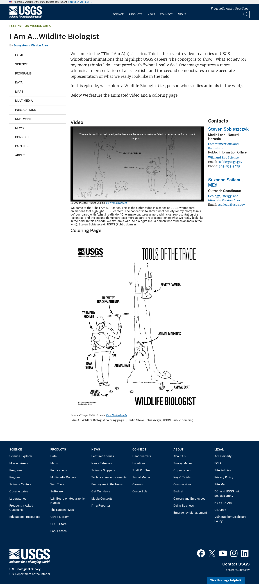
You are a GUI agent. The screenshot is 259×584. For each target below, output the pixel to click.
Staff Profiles (141, 470)
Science (118, 14)
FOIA (217, 463)
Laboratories (17, 498)
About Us (179, 456)
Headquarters (141, 456)
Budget (178, 491)
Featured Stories (102, 456)
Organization (181, 470)
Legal (219, 449)
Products (135, 14)
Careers (137, 484)
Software (23, 119)
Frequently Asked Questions (229, 8)
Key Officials (182, 477)
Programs (23, 73)
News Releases (101, 463)
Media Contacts (101, 498)
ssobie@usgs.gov (230, 162)
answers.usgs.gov (238, 570)
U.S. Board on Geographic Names (67, 501)
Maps (19, 91)
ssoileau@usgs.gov (231, 204)
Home (19, 55)
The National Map (62, 509)
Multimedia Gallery (63, 477)
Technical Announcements (109, 477)
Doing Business (183, 505)
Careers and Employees (189, 498)
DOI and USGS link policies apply (227, 493)
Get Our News (100, 491)
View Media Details (116, 203)
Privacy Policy (223, 477)
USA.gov (220, 509)
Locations (138, 463)
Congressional (182, 484)
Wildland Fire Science (223, 157)
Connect (166, 14)
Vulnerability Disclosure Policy (230, 519)
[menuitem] (118, 12)
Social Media (141, 477)
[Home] (25, 17)
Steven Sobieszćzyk (228, 129)
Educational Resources (24, 517)
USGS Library (59, 517)
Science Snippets (103, 470)
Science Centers (20, 484)
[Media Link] (137, 327)
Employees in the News (107, 484)
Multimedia (24, 100)
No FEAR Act (223, 502)
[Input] (226, 14)
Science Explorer (20, 456)
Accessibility (223, 456)
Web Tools (57, 484)
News (151, 14)
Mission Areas (18, 463)
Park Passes (58, 531)
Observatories (18, 491)
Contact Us (139, 491)
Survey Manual (183, 463)
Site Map (220, 484)
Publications (25, 110)
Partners (22, 146)
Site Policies (222, 470)
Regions (14, 477)
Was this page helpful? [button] (225, 580)
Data (18, 82)
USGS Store (58, 524)
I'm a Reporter (100, 505)
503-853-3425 (229, 166)
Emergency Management (190, 512)
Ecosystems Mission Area (30, 26)
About (182, 14)
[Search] (246, 14)
